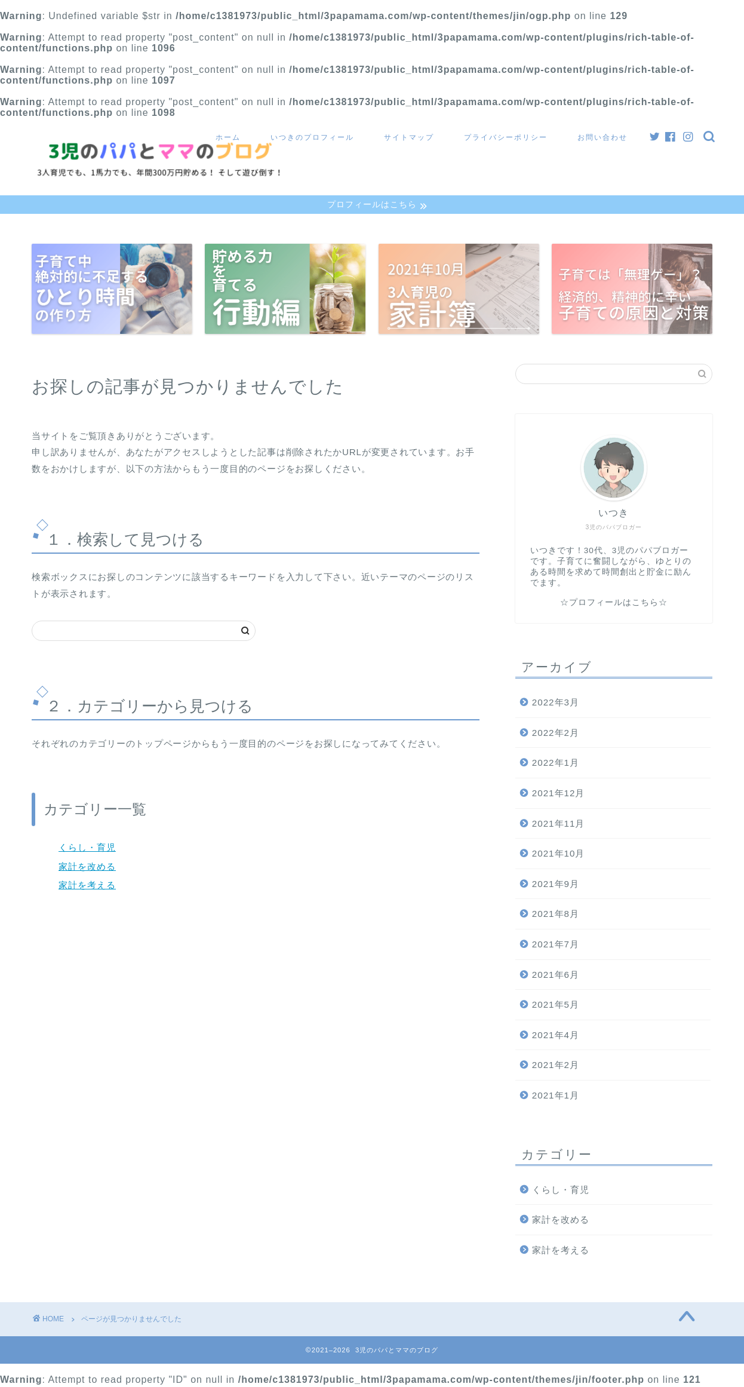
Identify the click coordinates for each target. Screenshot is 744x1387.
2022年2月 (555, 734)
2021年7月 (555, 945)
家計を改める (87, 868)
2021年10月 (558, 855)
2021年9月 (555, 885)
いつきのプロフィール (312, 137)
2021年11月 (558, 825)
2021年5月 (555, 1006)
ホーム (228, 137)
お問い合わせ (602, 137)
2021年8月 (555, 915)
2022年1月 (555, 764)
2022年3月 (555, 704)
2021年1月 (555, 1096)
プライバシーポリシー (506, 137)
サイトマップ (409, 137)
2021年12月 (558, 794)
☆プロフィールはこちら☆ (614, 604)
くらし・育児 (87, 848)
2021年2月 (555, 1066)
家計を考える (87, 887)
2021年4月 (555, 1036)
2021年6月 (555, 976)
